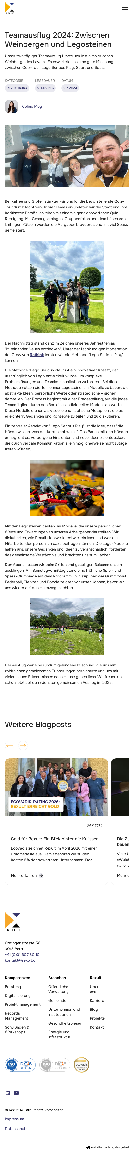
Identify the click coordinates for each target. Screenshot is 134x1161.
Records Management (16, 1016)
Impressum (14, 1119)
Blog (94, 1009)
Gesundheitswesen (65, 1023)
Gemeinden (58, 1000)
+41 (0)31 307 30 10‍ (22, 954)
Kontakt (97, 1027)
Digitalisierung (18, 995)
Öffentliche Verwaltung (58, 989)
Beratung (13, 986)
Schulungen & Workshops (17, 1030)
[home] (9, 7)
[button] (124, 7)
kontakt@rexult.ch (21, 960)
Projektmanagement (23, 1004)
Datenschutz (16, 1128)
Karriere (97, 1000)
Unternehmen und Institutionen (64, 1012)
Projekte (97, 1018)
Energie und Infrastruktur (59, 1034)
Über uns (94, 989)
